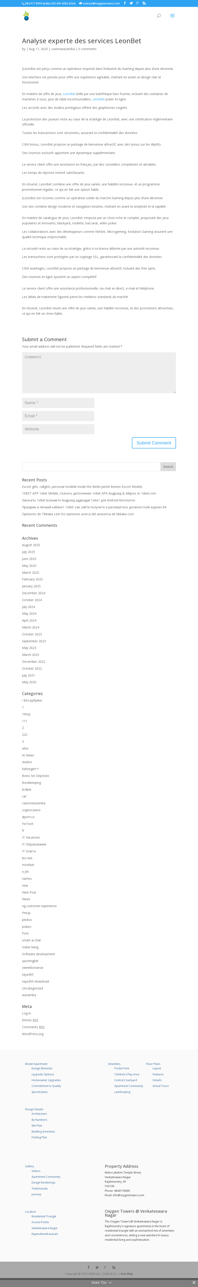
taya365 (28, 981)
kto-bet (27, 865)
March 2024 (30, 634)
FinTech (27, 831)
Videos (36, 1178)
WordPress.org (32, 1041)
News (26, 906)
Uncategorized (32, 995)
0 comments (87, 49)
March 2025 (30, 580)
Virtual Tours (161, 1093)
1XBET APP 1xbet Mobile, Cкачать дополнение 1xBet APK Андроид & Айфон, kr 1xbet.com (89, 500)
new (25, 892)
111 (24, 728)
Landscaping (122, 1099)
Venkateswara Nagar (45, 1235)
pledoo (27, 927)
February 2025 (32, 586)
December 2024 (33, 600)
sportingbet (30, 968)
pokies (26, 934)
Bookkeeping (31, 790)
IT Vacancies (31, 844)
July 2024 (28, 614)
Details (157, 1087)
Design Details (34, 1116)
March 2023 (30, 662)
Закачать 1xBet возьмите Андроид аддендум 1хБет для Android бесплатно (78, 507)
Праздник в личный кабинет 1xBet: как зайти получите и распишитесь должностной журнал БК (94, 514)
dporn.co (28, 824)
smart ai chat (31, 947)
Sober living (30, 954)
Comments (33, 1034)
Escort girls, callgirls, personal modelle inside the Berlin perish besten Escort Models (82, 494)
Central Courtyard (125, 1087)
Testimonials (40, 1196)
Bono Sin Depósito (35, 783)
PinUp (26, 920)
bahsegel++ (30, 776)
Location (30, 1219)
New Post (29, 899)
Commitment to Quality (46, 1093)
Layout (157, 1075)
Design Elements (42, 1075)
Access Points (40, 1229)
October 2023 (32, 641)
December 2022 (33, 669)
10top (26, 721)
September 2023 (34, 648)
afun (25, 755)
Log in (26, 1020)
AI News (28, 762)
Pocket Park (121, 1075)
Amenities (114, 1071)
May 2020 (29, 689)
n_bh (25, 879)
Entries (30, 1027)
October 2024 (32, 607)
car (24, 803)
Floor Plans (153, 1071)
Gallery (29, 1173)
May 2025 (29, 573)
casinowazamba (63, 49)
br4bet (26, 796)
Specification (40, 1099)
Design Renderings (43, 1190)
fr (23, 837)
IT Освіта (29, 858)
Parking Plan (39, 1144)
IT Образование (34, 851)
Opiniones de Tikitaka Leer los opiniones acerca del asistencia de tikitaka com (78, 521)
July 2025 (28, 559)
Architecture (39, 1121)
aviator (27, 769)
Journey (36, 1201)
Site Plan (37, 1133)
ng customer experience (39, 913)
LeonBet (69, 94)
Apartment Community (128, 1093)
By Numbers (39, 1127)
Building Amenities (43, 1139)
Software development (38, 961)
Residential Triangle (44, 1223)
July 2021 (28, 682)
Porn (25, 940)
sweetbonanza (32, 975)
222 (24, 742)
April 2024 (29, 627)
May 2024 (29, 620)
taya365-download (35, 988)
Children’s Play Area (126, 1081)
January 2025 (31, 593)
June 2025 (29, 566)
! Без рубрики (32, 707)
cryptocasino (31, 817)
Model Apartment (36, 1071)
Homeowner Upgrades (46, 1087)
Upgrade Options (43, 1081)
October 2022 (32, 675)
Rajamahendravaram (45, 1241)
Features (158, 1081)
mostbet (28, 872)
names (27, 886)
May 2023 (29, 655)
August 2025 (31, 552)
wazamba (29, 1002)
